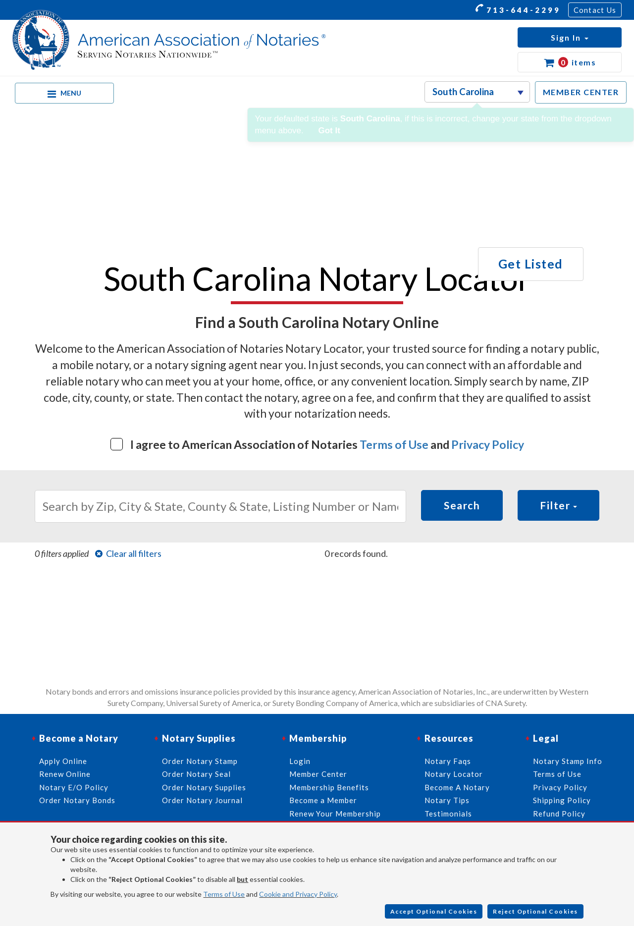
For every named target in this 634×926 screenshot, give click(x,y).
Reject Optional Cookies (535, 911)
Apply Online (63, 761)
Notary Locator (453, 773)
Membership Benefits (329, 787)
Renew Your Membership (335, 813)
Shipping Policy (562, 800)
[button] (570, 37)
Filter (558, 505)
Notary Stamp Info (567, 761)
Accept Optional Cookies (433, 911)
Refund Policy (559, 813)
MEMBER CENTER (581, 92)
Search (462, 505)
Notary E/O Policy (73, 787)
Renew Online (65, 773)
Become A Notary (457, 787)
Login (300, 761)
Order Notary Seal (196, 773)
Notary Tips (447, 800)
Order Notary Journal (202, 800)
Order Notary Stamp (200, 761)
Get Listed (530, 263)
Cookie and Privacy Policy (298, 894)
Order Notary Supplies (204, 787)
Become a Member (323, 800)
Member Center (318, 773)
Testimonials (448, 813)
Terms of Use (394, 444)
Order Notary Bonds (77, 800)
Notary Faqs (447, 761)
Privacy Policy (487, 444)
